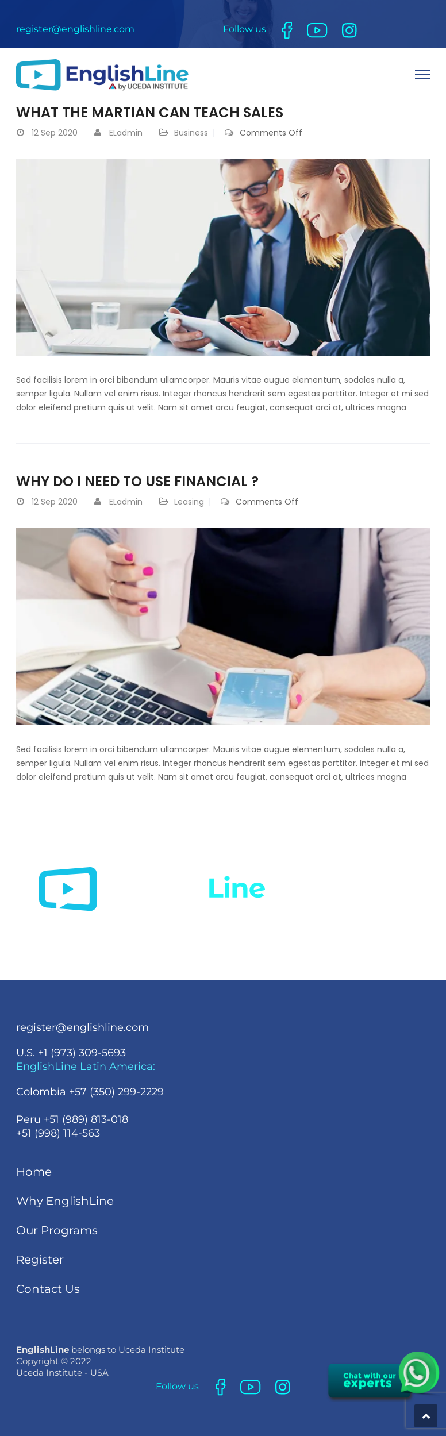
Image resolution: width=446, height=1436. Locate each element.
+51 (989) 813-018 (86, 1119)
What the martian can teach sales (149, 112)
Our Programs (57, 1230)
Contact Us (48, 1289)
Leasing (189, 501)
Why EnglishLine (65, 1201)
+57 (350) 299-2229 (116, 1091)
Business (191, 132)
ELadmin (126, 132)
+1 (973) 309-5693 (82, 1052)
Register (40, 1259)
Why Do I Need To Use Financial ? (137, 481)
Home (34, 1172)
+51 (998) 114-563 (58, 1133)
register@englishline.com (75, 29)
